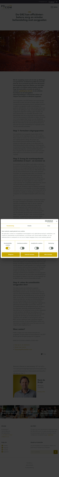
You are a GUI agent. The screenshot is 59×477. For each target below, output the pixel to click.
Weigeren (10, 254)
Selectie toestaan (29, 254)
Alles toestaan (48, 254)
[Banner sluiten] (56, 221)
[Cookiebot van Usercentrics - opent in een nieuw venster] (46, 221)
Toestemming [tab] (10, 225)
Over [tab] (48, 225)
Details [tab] (29, 225)
